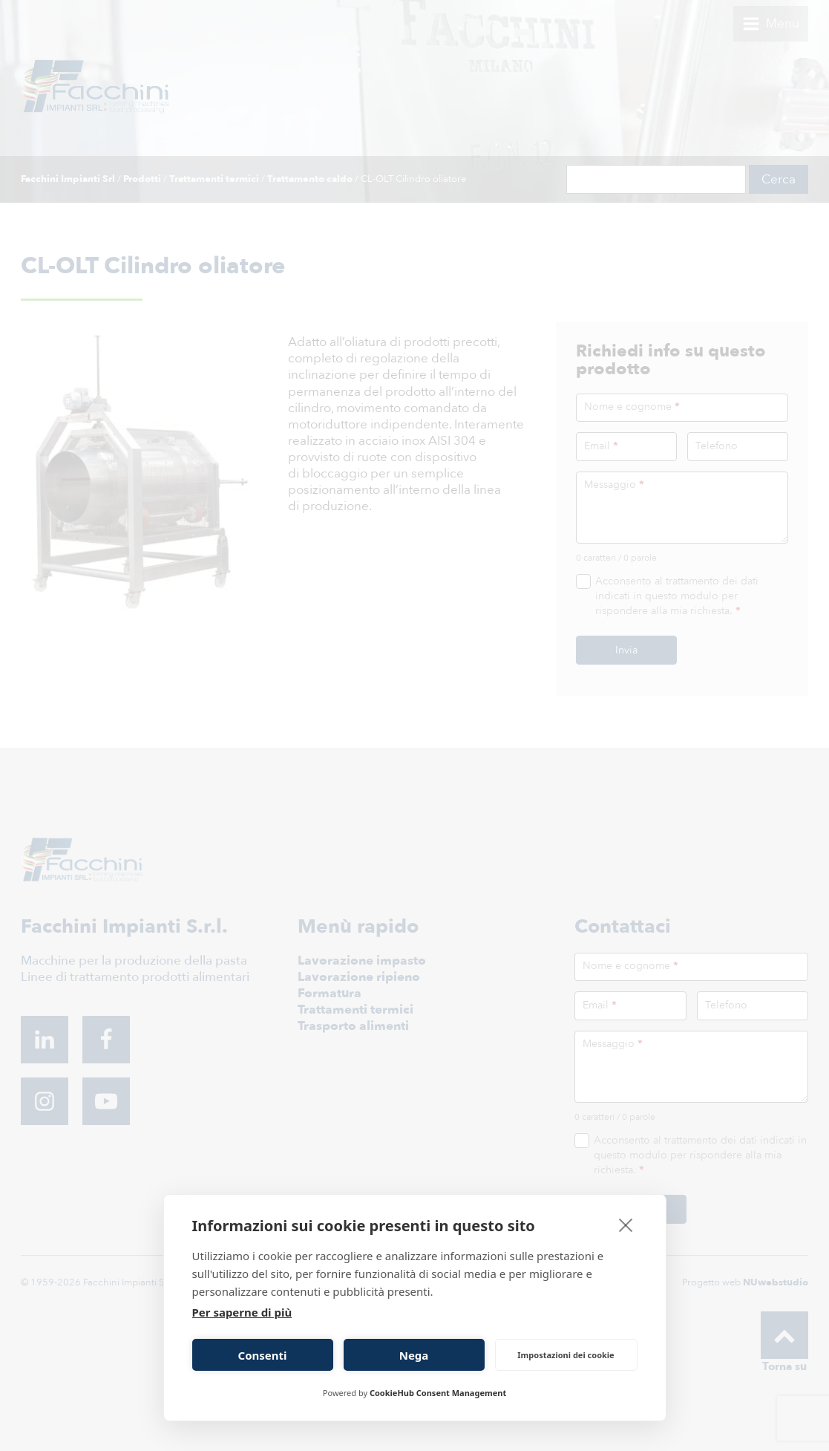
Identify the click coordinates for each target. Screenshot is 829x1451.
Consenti (262, 1355)
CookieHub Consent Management (438, 1392)
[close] (626, 1224)
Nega (414, 1355)
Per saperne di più (242, 1312)
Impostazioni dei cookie (565, 1354)
